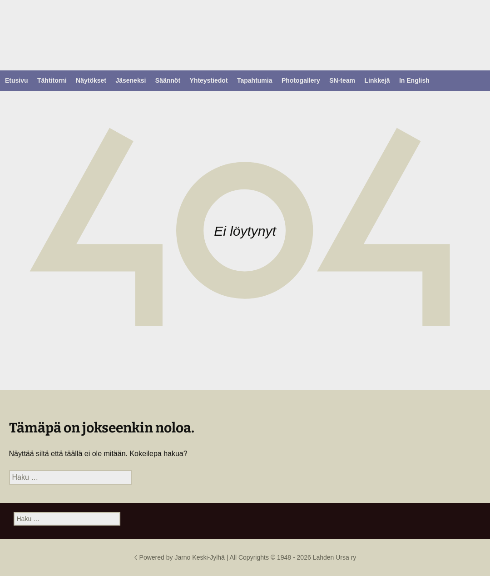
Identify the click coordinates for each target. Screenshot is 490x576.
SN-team (342, 80)
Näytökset (91, 80)
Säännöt (167, 80)
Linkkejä (377, 80)
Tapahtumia (254, 80)
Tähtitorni (52, 80)
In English (414, 80)
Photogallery (301, 80)
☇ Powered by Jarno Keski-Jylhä (180, 557)
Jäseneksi (130, 80)
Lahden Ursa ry (334, 557)
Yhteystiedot (209, 80)
